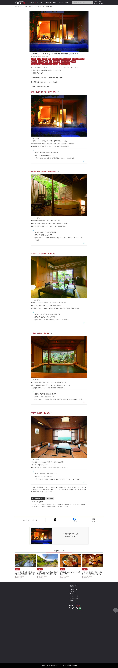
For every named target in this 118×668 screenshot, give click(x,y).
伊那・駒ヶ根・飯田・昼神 (39, 64)
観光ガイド (67, 2)
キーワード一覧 (47, 2)
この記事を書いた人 (38, 498)
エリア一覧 (39, 2)
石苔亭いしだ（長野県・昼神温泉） (43, 254)
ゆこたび (17, 6)
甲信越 (39, 59)
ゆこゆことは (73, 589)
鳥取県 (74, 59)
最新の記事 (50, 498)
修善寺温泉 (81, 59)
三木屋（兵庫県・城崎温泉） (41, 333)
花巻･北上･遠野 (66, 61)
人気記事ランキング (58, 2)
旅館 (46, 61)
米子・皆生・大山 (64, 64)
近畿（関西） (61, 59)
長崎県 (40, 569)
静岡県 (54, 59)
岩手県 (33, 59)
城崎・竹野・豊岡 (53, 64)
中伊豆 (74, 61)
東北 (50, 61)
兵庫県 (69, 59)
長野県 (44, 59)
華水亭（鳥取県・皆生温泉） (41, 413)
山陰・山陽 (57, 61)
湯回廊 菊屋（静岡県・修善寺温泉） (44, 171)
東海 (49, 59)
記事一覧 (32, 2)
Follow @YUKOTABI (70, 536)
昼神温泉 (34, 61)
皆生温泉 (41, 61)
